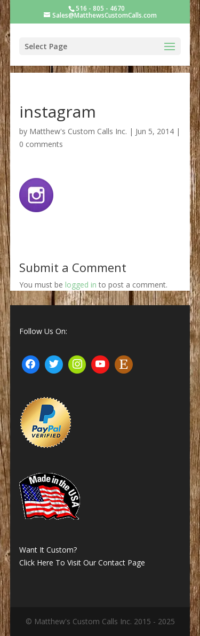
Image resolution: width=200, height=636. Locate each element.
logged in (81, 285)
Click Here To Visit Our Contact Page (82, 562)
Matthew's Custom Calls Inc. (78, 131)
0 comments (41, 144)
